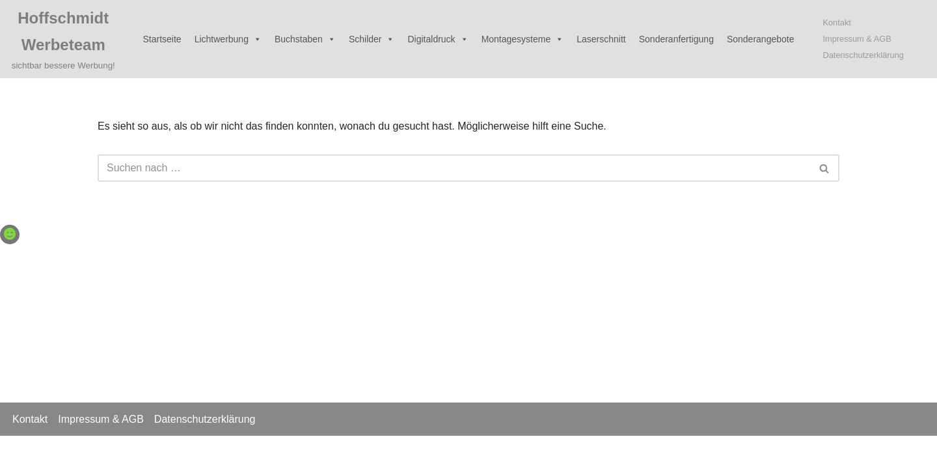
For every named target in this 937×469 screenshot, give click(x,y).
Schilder (372, 39)
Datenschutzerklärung (862, 55)
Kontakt (836, 22)
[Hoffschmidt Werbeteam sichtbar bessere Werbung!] (63, 39)
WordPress (141, 452)
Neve (22, 452)
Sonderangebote (760, 39)
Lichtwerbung (228, 39)
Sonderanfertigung (676, 39)
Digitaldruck (437, 39)
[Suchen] (454, 168)
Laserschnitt (601, 39)
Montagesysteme (523, 39)
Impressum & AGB (856, 39)
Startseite (162, 39)
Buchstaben (305, 39)
